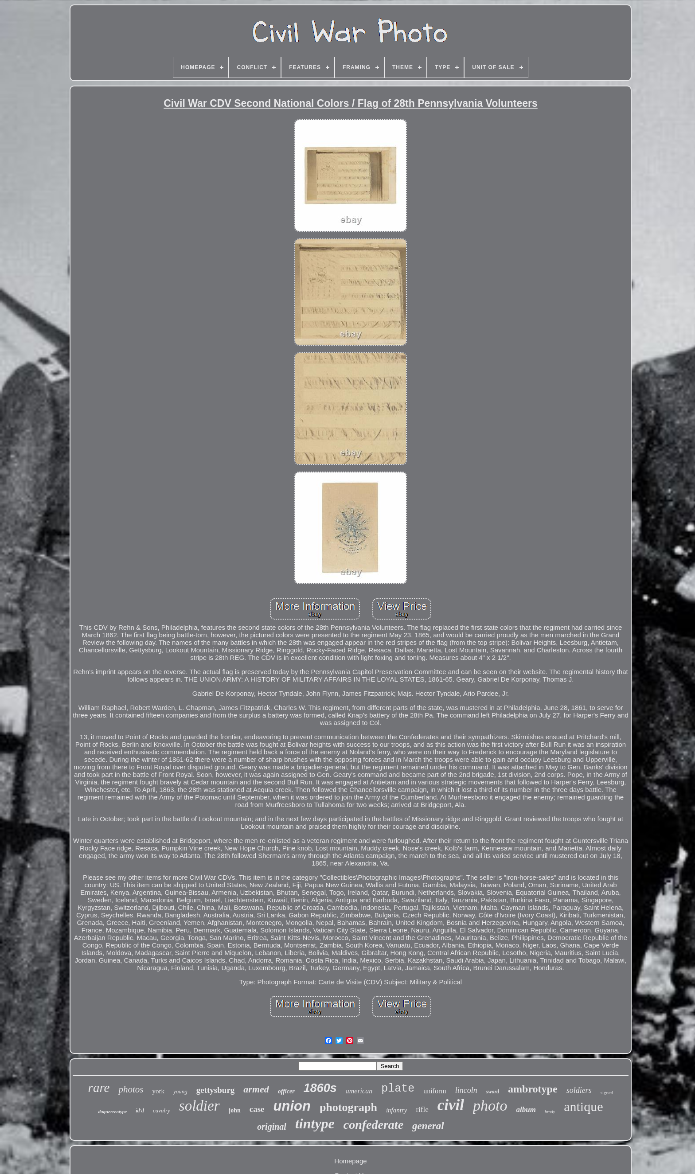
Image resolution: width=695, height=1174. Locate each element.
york (158, 1091)
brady (550, 1111)
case (257, 1109)
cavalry (161, 1110)
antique (583, 1106)
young (180, 1091)
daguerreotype (112, 1111)
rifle (422, 1109)
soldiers (579, 1090)
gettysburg (215, 1090)
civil (450, 1105)
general (428, 1125)
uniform (434, 1091)
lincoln (466, 1090)
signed (607, 1092)
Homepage (350, 1161)
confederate (373, 1124)
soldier (199, 1106)
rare (99, 1087)
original (271, 1126)
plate (397, 1088)
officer (286, 1091)
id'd (140, 1111)
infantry (396, 1110)
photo (490, 1105)
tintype (315, 1123)
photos (130, 1089)
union (292, 1106)
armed (256, 1089)
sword (492, 1091)
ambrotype (533, 1089)
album (525, 1109)
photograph (348, 1107)
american (359, 1091)
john (235, 1110)
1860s (320, 1088)
